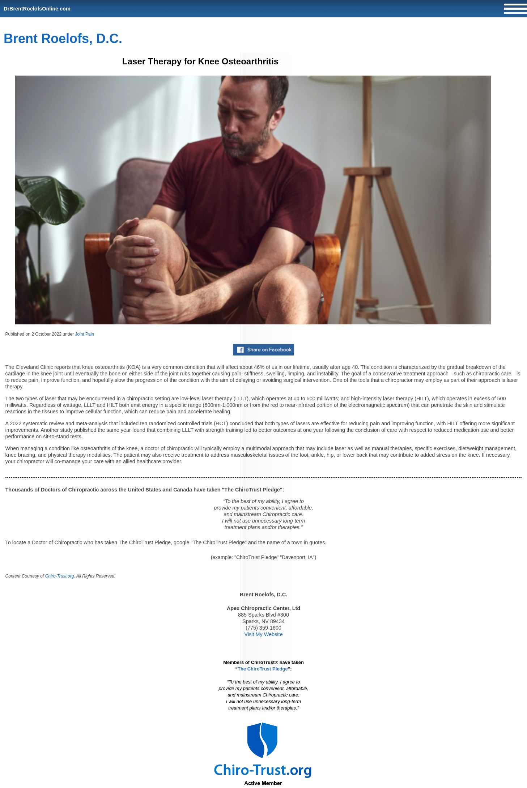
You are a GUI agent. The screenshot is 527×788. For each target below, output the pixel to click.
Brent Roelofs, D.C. (63, 38)
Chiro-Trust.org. (60, 576)
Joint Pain (84, 334)
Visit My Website (264, 634)
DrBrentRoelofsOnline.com (37, 9)
